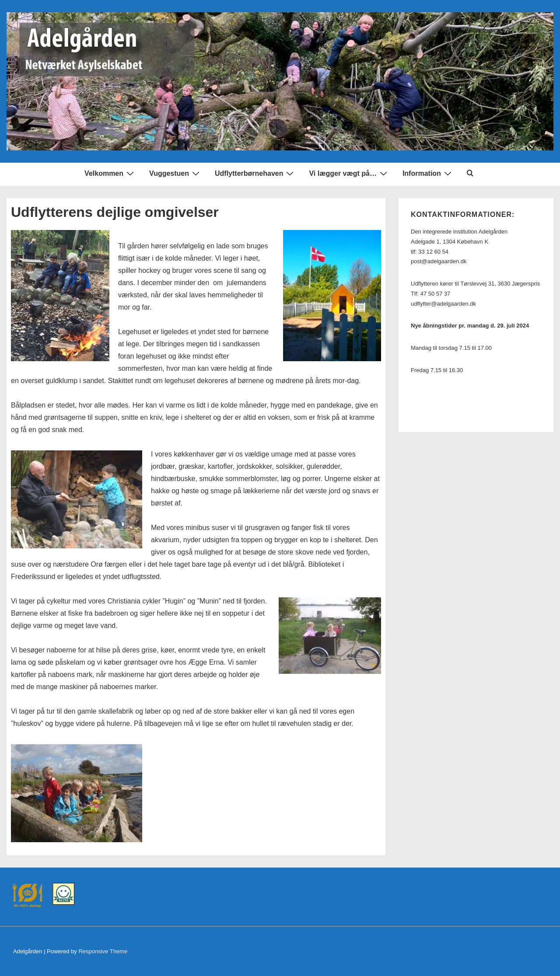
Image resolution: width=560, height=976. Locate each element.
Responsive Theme (102, 951)
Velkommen (110, 173)
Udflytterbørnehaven (255, 173)
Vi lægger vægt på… (349, 173)
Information (428, 173)
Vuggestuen (175, 173)
